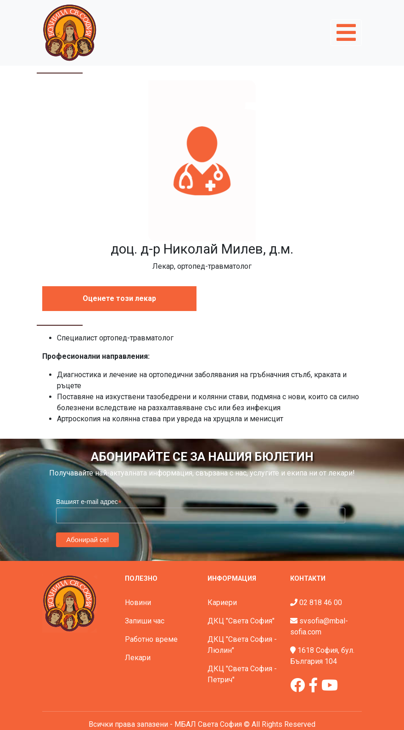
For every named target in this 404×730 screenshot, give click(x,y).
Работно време (151, 639)
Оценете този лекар (119, 298)
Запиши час (144, 621)
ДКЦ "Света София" (241, 621)
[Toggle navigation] (346, 32)
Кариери (222, 602)
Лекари (138, 657)
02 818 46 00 (320, 602)
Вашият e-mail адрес (89, 502)
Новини (138, 602)
